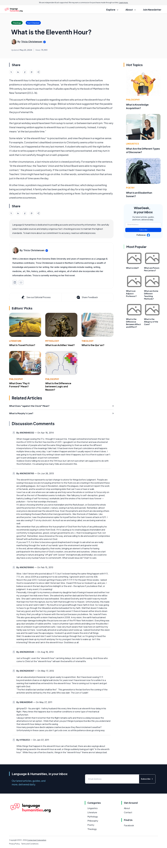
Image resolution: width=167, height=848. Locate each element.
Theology (87, 341)
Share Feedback (87, 297)
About (127, 808)
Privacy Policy (14, 844)
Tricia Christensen (31, 41)
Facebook (129, 825)
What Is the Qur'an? (93, 345)
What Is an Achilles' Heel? (60, 345)
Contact (128, 812)
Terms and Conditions (29, 844)
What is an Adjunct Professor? (131, 293)
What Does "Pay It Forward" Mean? (19, 385)
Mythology (52, 341)
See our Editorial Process (36, 297)
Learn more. (123, 3)
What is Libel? (132, 268)
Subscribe (143, 230)
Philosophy (16, 379)
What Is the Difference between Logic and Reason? (58, 386)
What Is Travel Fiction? (22, 345)
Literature (15, 341)
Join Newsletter (152, 9)
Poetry (130, 187)
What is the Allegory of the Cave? (151, 321)
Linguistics (132, 143)
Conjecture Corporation (36, 840)
